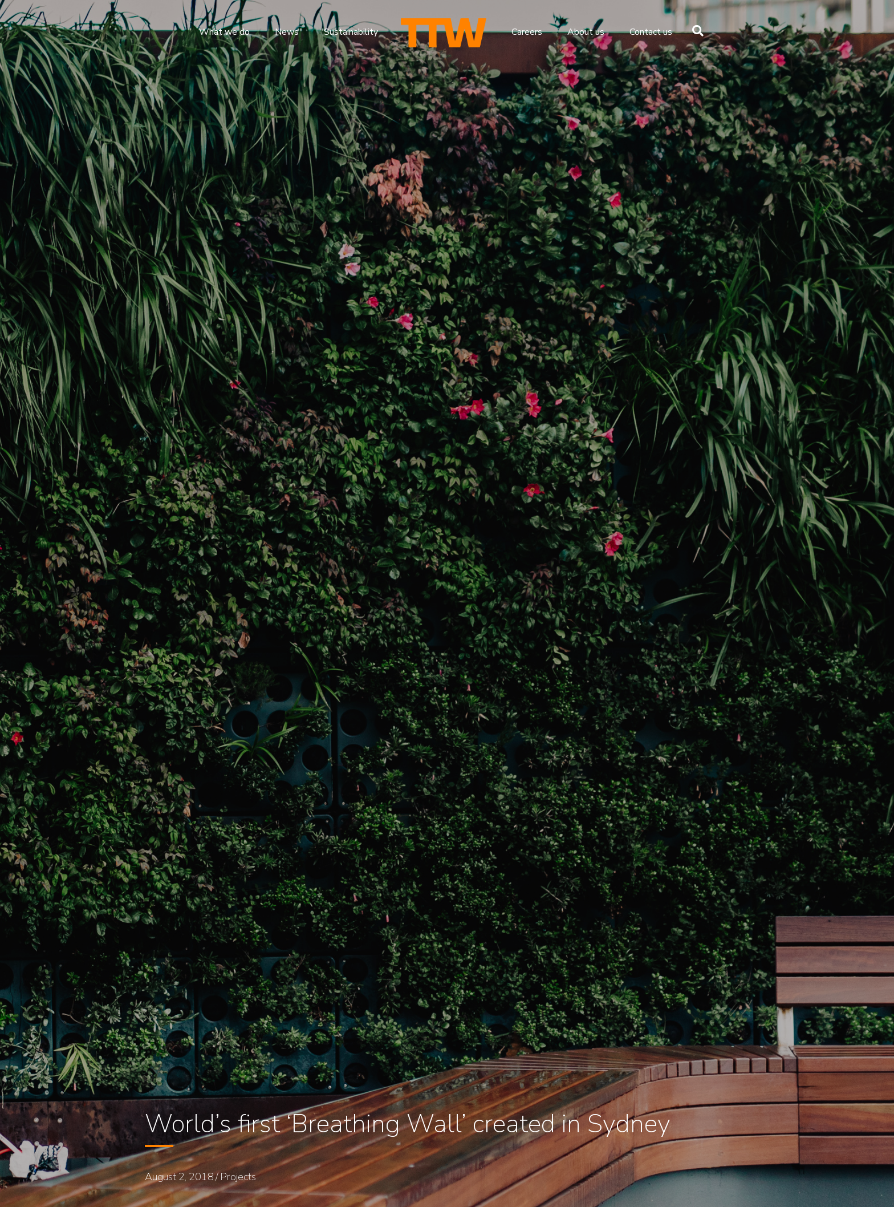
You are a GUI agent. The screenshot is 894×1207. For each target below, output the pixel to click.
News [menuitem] (287, 32)
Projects (238, 1177)
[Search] (695, 31)
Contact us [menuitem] (650, 32)
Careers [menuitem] (526, 32)
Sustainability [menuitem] (351, 32)
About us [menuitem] (585, 32)
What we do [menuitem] (224, 32)
